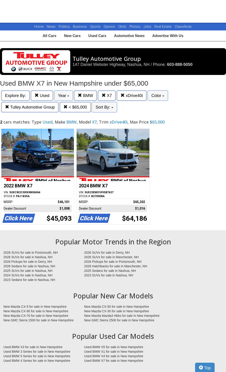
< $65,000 (75, 107)
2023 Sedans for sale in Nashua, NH (29, 280)
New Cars (72, 36)
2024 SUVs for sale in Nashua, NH (28, 275)
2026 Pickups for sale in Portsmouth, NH (112, 261)
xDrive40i (132, 95)
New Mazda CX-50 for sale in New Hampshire (116, 306)
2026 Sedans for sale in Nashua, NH (29, 266)
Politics (64, 27)
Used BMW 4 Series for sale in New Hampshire (36, 360)
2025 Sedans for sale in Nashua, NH (110, 271)
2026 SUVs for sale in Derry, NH (107, 252)
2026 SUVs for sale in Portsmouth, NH (30, 252)
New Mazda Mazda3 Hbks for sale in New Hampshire (121, 315)
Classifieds (183, 27)
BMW (85, 95)
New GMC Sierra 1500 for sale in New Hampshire (38, 320)
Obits (122, 27)
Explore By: (15, 95)
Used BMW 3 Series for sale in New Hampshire (36, 351)
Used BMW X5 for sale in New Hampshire (113, 347)
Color (157, 95)
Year (63, 95)
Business (80, 27)
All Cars (49, 36)
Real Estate (163, 27)
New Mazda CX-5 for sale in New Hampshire (35, 306)
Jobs (147, 27)
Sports (95, 27)
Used (42, 95)
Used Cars (97, 36)
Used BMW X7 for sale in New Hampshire (113, 360)
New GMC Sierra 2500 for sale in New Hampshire (119, 320)
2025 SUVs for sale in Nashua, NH (28, 271)
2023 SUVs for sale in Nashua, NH (108, 275)
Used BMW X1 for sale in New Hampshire (113, 351)
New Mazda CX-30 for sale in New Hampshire (116, 311)
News (51, 27)
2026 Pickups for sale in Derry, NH (27, 261)
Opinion (110, 27)
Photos (135, 27)
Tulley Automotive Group (30, 107)
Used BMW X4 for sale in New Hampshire (113, 356)
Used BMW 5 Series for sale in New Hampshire (36, 356)
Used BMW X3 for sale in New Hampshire (33, 347)
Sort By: (104, 107)
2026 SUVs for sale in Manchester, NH (111, 257)
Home (39, 27)
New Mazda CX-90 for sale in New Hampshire (35, 311)
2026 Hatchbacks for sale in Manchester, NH (115, 266)
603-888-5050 (180, 64)
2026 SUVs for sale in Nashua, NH (28, 257)
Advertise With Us (167, 36)
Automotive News (129, 36)
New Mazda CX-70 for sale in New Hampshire (35, 315)
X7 (107, 95)
